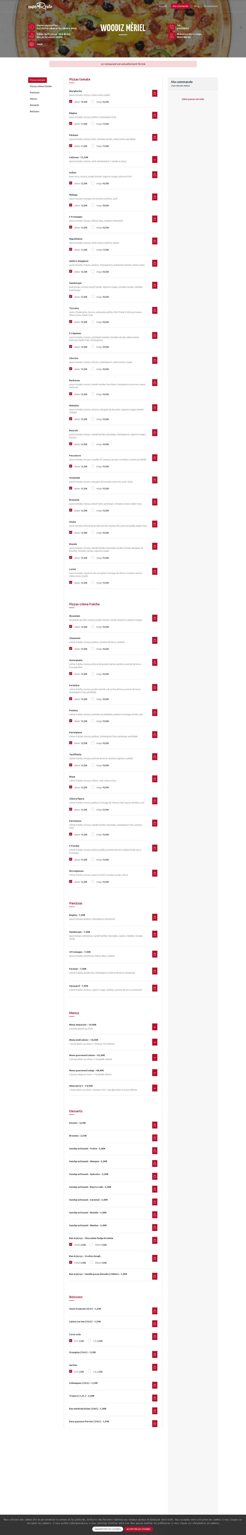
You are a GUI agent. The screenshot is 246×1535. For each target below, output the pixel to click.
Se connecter (210, 6)
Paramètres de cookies (108, 1529)
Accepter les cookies (139, 1529)
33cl (79, 1341)
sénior (80, 102)
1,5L (97, 1341)
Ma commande (180, 6)
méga (102, 102)
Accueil (163, 6)
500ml (100, 1245)
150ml (80, 1245)
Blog (196, 6)
